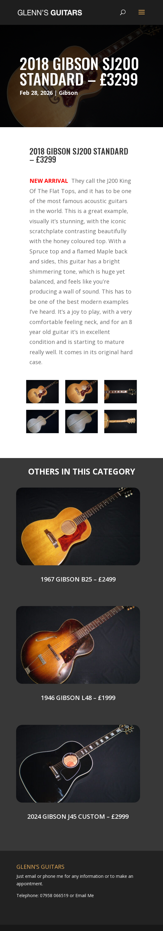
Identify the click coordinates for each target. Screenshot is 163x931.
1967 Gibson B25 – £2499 (78, 579)
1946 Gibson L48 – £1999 (78, 697)
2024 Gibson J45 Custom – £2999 (78, 816)
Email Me (84, 895)
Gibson (68, 92)
